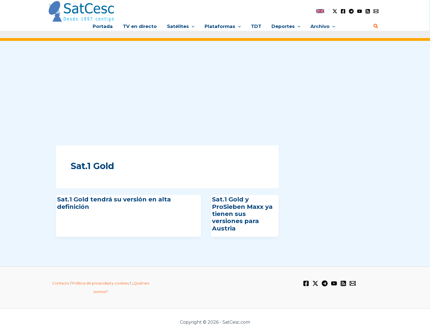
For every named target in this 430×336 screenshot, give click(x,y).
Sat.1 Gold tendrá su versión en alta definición (114, 203)
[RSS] (367, 11)
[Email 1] (376, 11)
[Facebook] (343, 11)
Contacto (60, 283)
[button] (192, 26)
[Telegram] (351, 11)
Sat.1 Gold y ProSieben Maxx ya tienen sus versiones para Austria (242, 214)
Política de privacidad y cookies (100, 283)
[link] (320, 11)
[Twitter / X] (334, 11)
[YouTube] (359, 11)
